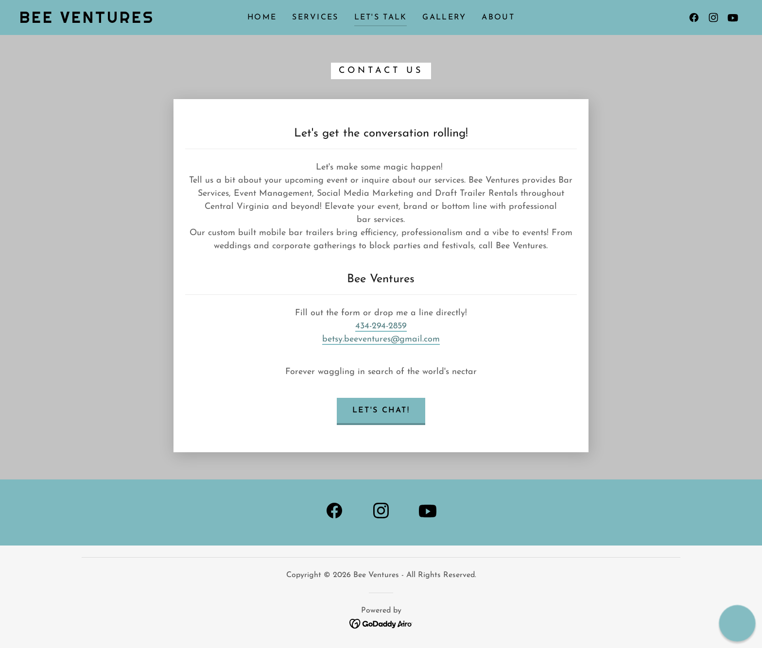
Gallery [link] (444, 17)
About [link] (498, 17)
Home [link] (262, 17)
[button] (737, 623)
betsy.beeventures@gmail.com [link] (381, 339)
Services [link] (315, 17)
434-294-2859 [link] (381, 326)
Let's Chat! (381, 410)
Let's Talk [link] (380, 17)
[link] (87, 20)
